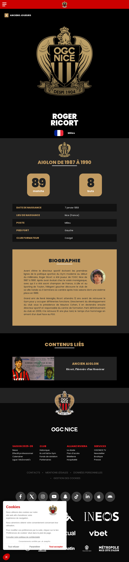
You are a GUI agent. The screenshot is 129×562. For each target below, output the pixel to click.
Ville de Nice (87, 548)
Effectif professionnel (22, 453)
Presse (97, 459)
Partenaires (45, 459)
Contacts (33, 472)
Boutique (98, 456)
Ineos (101, 516)
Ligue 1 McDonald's (21, 459)
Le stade (71, 450)
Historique (45, 450)
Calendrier (17, 456)
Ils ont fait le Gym (48, 453)
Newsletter (99, 453)
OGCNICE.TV (100, 450)
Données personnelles (87, 472)
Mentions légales (56, 472)
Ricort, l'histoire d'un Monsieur (64, 368)
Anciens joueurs (20, 15)
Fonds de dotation (48, 456)
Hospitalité (72, 459)
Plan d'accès (73, 453)
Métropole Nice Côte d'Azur (109, 548)
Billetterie (71, 456)
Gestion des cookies (67, 478)
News (15, 450)
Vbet (98, 533)
